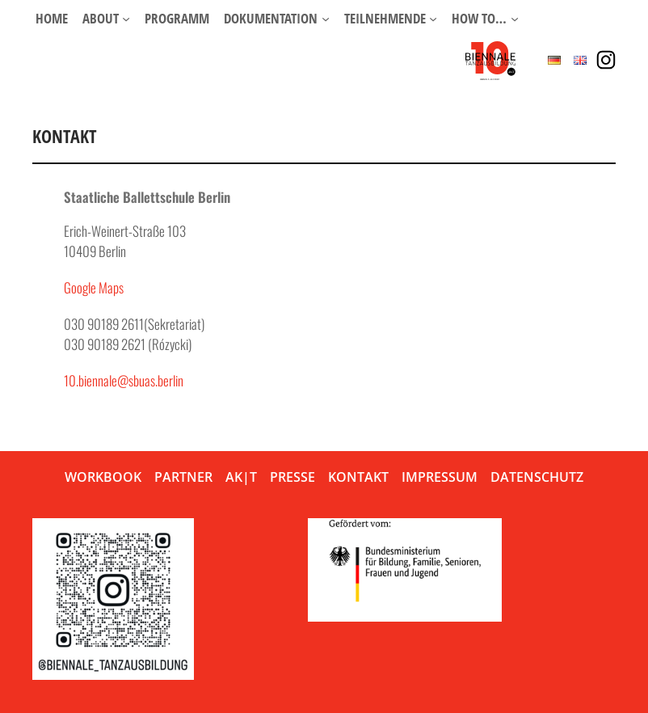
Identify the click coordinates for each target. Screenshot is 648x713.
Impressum (440, 477)
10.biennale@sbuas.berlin (123, 380)
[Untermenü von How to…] (515, 19)
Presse (292, 477)
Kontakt (358, 477)
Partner (183, 477)
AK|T (241, 477)
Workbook (103, 477)
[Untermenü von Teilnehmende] (433, 19)
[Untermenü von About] (126, 19)
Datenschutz (536, 477)
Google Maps (94, 287)
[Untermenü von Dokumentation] (326, 19)
